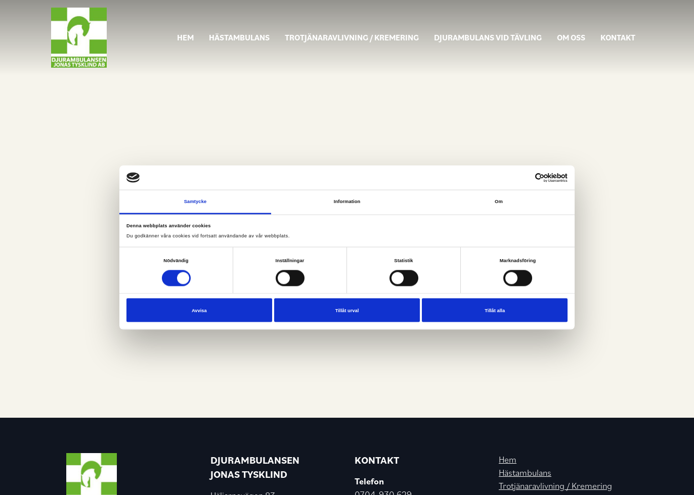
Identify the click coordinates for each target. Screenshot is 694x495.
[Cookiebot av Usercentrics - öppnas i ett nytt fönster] (523, 177)
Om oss (571, 37)
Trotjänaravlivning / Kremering (352, 37)
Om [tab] (499, 201)
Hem (185, 37)
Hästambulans (239, 37)
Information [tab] (347, 201)
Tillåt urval (347, 310)
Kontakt (617, 37)
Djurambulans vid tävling (488, 37)
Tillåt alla (495, 310)
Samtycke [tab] (195, 201)
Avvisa (199, 310)
